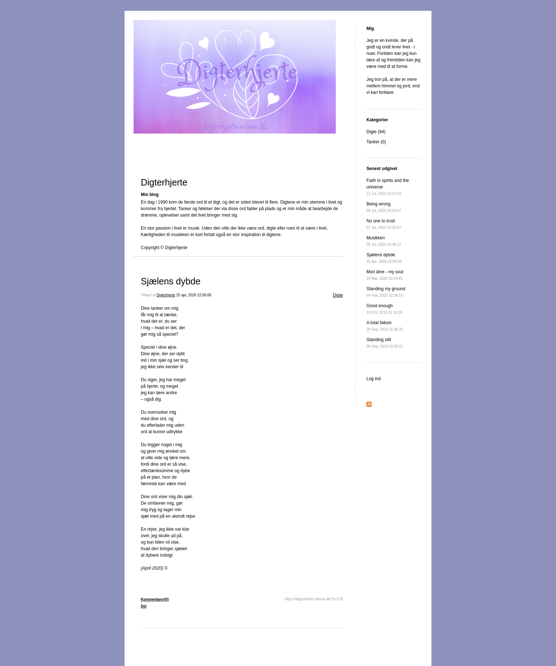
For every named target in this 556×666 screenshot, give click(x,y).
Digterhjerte (164, 182)
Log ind (373, 378)
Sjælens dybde (170, 281)
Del (144, 606)
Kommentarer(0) (155, 599)
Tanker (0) (376, 141)
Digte (338, 295)
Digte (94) (376, 131)
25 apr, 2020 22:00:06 (193, 295)
